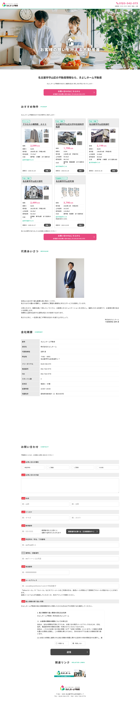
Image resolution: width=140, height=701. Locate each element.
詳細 (47, 171)
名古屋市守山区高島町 (99, 124)
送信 (69, 651)
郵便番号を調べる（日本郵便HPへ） (81, 531)
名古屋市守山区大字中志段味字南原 (70, 125)
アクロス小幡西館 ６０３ (35, 124)
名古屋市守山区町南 (65, 181)
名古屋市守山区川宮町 (33, 181)
